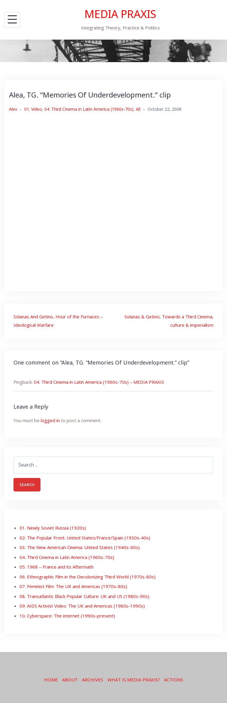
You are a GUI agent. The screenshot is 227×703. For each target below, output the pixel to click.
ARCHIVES (92, 680)
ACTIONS (173, 680)
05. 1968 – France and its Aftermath (56, 567)
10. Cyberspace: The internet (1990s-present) (67, 616)
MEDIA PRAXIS (120, 14)
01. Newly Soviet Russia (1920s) (52, 528)
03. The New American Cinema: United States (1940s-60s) (79, 547)
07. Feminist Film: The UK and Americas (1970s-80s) (73, 586)
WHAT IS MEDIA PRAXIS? (133, 680)
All (138, 109)
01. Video (33, 109)
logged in (50, 420)
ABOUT (70, 680)
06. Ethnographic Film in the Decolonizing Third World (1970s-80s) (87, 577)
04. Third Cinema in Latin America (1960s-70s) (88, 109)
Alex (13, 109)
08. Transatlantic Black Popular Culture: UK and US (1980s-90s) (84, 596)
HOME (51, 680)
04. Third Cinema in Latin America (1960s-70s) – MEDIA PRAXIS (99, 382)
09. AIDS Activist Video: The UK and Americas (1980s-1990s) (82, 606)
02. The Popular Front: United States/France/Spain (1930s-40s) (84, 538)
